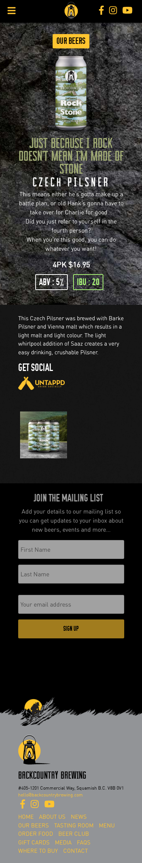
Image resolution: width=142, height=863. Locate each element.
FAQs (84, 842)
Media (63, 842)
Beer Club (73, 833)
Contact (75, 850)
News (79, 816)
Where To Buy (38, 850)
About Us (52, 816)
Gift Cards (34, 842)
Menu (107, 825)
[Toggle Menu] (11, 10)
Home (26, 816)
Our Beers (71, 41)
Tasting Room (74, 825)
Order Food (35, 833)
